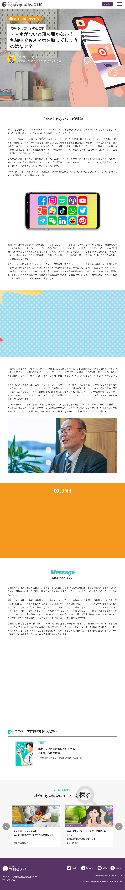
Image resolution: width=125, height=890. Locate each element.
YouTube (119, 868)
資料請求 (107, 4)
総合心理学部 (33, 4)
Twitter (74, 868)
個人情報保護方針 (101, 875)
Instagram (90, 868)
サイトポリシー (117, 875)
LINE (105, 868)
